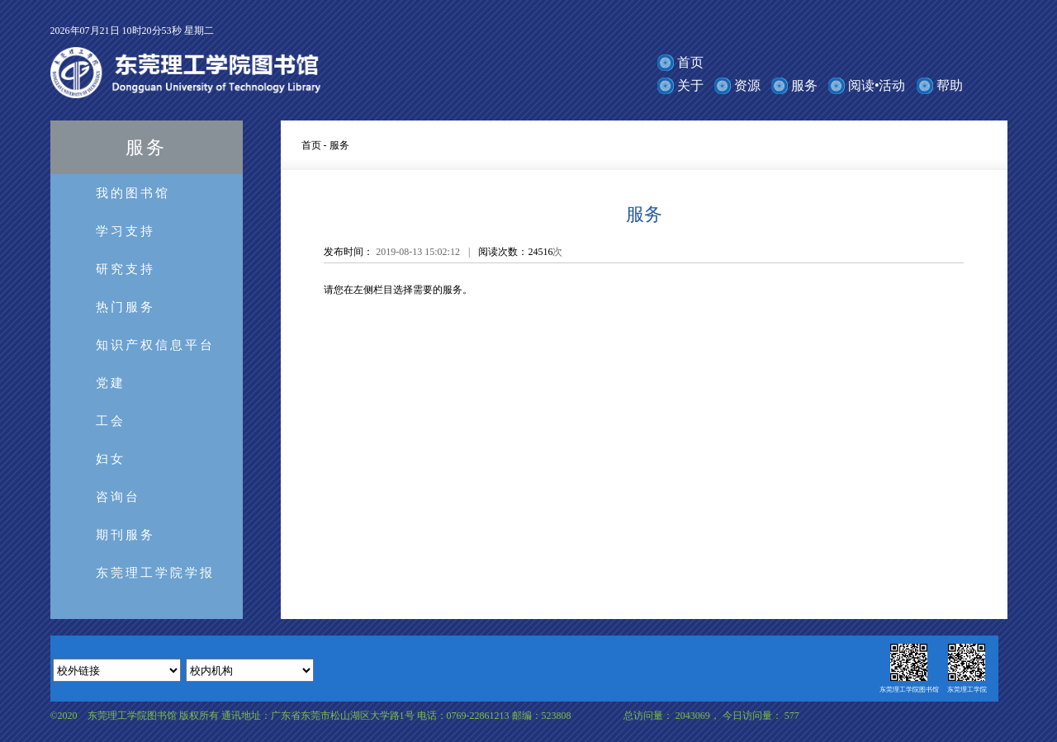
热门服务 (125, 307)
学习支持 (125, 231)
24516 (540, 252)
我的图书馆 (133, 193)
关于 (690, 85)
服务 (804, 85)
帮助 (949, 85)
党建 (111, 383)
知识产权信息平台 (155, 345)
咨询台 (118, 496)
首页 (690, 62)
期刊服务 (125, 534)
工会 (111, 421)
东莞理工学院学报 (155, 572)
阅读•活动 (877, 85)
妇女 (111, 458)
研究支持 (125, 269)
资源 (747, 85)
